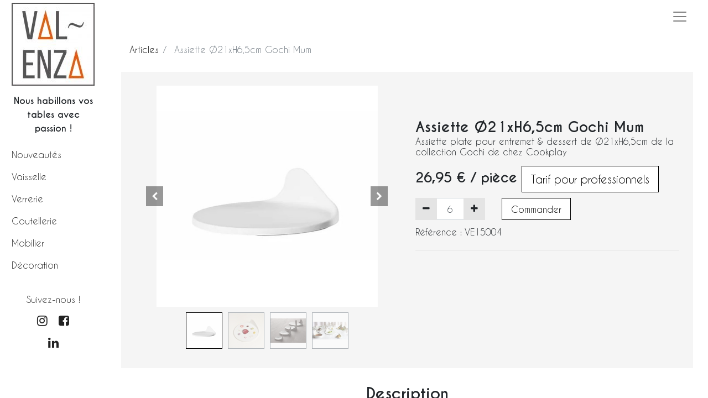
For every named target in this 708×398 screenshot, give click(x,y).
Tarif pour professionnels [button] (590, 179)
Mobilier (28, 243)
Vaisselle (29, 176)
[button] (155, 196)
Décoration (35, 265)
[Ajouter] (474, 209)
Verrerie (27, 198)
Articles (144, 49)
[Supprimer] (426, 209)
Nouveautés (36, 154)
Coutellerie (34, 221)
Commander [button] (536, 209)
